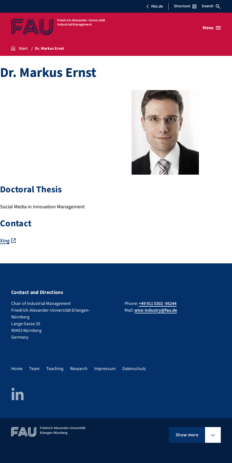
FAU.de (154, 6)
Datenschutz (134, 369)
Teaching (54, 369)
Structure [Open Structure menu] (185, 6)
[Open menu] (212, 28)
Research (79, 369)
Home (16, 369)
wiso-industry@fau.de (155, 310)
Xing (5, 240)
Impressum (105, 369)
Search (211, 6)
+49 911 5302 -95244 (157, 303)
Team (34, 369)
